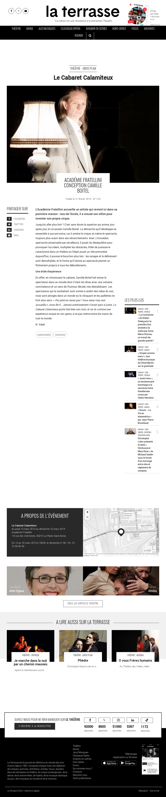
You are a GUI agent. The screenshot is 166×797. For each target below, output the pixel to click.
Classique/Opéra (70, 28)
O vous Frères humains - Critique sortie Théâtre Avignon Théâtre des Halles (132, 633)
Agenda (79, 35)
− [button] (87, 517)
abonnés (90, 725)
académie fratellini (44, 334)
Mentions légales (32, 790)
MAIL (13, 235)
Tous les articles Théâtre (83, 604)
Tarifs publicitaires (82, 778)
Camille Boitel (60, 334)
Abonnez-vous (80, 774)
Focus (134, 28)
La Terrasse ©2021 (15, 790)
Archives (149, 28)
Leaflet (86, 554)
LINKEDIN (15, 229)
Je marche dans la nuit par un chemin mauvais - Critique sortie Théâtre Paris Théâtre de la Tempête (27, 635)
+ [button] (87, 512)
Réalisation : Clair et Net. (149, 790)
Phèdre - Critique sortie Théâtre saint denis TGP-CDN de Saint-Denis (81, 633)
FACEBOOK (16, 218)
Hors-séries (119, 28)
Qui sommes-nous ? (82, 768)
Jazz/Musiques (47, 28)
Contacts (77, 771)
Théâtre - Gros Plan (83, 68)
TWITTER (15, 224)
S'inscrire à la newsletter (35, 726)
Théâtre (16, 28)
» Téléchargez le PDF (155, 25)
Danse (29, 28)
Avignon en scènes (96, 28)
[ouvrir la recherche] (90, 36)
